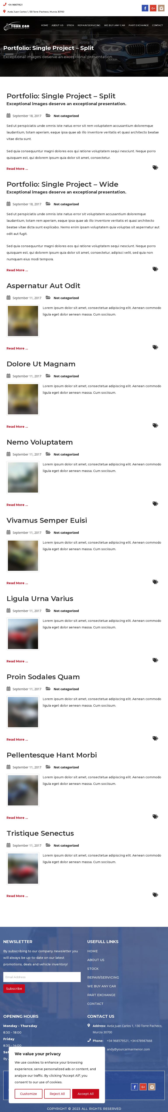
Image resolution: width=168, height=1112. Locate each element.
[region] (57, 1075)
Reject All (57, 1094)
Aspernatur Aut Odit (43, 285)
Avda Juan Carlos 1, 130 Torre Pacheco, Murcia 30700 (33, 11)
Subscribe (14, 989)
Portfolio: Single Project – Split (61, 96)
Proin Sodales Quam (43, 676)
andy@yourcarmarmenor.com (128, 1049)
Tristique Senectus (40, 833)
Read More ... (17, 169)
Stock (70, 25)
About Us (57, 25)
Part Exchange (139, 25)
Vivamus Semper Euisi (47, 520)
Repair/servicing (89, 25)
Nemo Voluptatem (40, 442)
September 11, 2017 (27, 298)
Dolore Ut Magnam (41, 364)
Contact (157, 25)
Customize (28, 1094)
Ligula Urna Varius (40, 598)
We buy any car (114, 25)
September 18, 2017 (27, 116)
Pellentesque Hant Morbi (52, 755)
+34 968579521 (13, 4)
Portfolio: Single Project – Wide (62, 184)
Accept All (86, 1094)
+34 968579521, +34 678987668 (129, 1041)
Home (44, 25)
